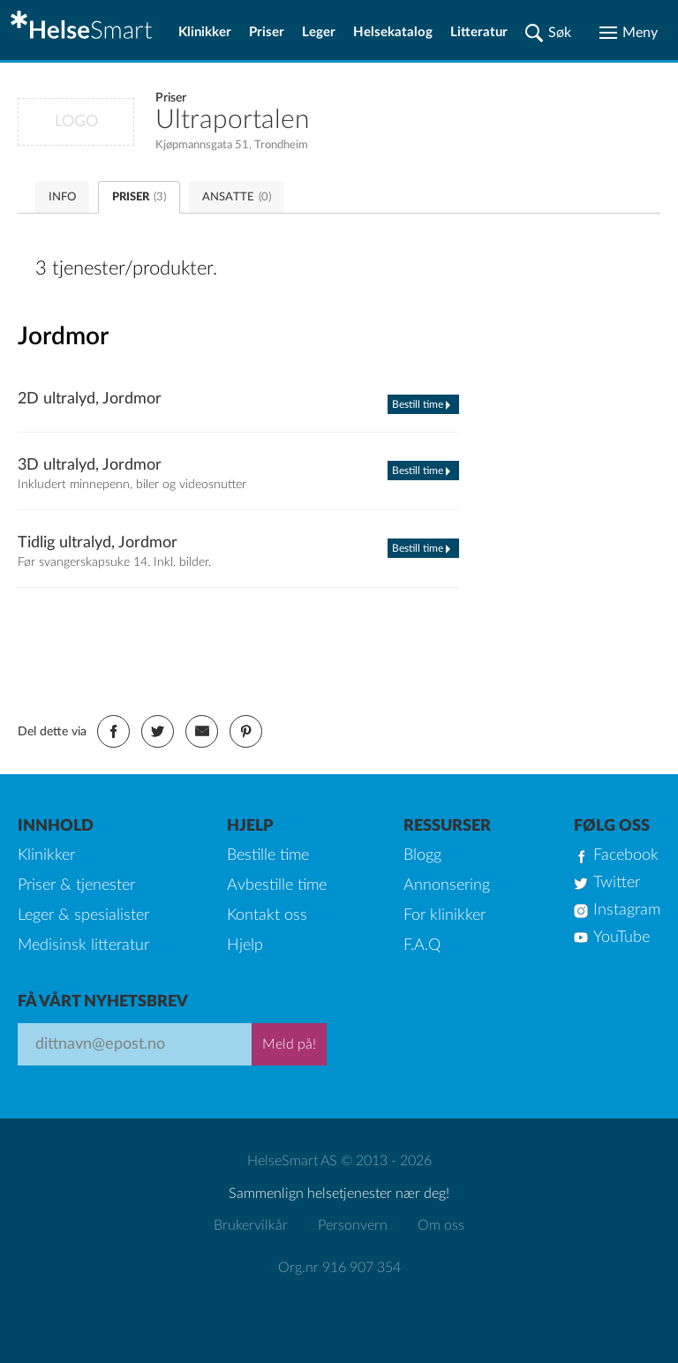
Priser (266, 32)
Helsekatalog (393, 32)
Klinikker (204, 32)
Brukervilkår (251, 1225)
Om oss (441, 1225)
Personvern (353, 1225)
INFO (62, 197)
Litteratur (479, 32)
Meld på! (289, 1044)
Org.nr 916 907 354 (339, 1268)
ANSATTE (236, 197)
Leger (318, 32)
